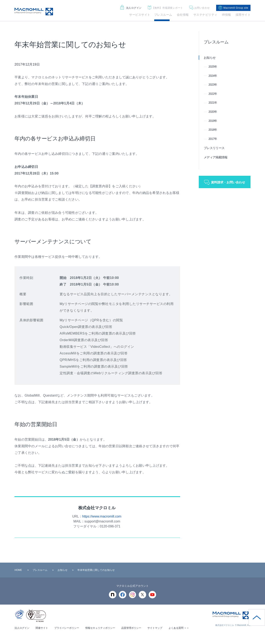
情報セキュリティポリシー (100, 627)
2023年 (212, 84)
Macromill (33, 11)
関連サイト (42, 627)
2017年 (212, 138)
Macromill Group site (233, 8)
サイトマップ (154, 627)
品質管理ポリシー (131, 627)
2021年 (212, 102)
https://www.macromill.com (101, 516)
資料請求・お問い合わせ (228, 182)
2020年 (212, 111)
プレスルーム (163, 14)
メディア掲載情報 (215, 157)
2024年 (212, 75)
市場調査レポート (165, 8)
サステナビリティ (205, 14)
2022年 (212, 93)
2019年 (212, 120)
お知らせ (210, 57)
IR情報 (226, 14)
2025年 (212, 66)
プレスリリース (214, 148)
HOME (18, 570)
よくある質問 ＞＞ (179, 627)
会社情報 (183, 14)
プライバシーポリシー (66, 627)
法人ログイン (131, 8)
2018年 (212, 129)
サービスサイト (139, 14)
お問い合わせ (199, 8)
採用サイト (243, 14)
